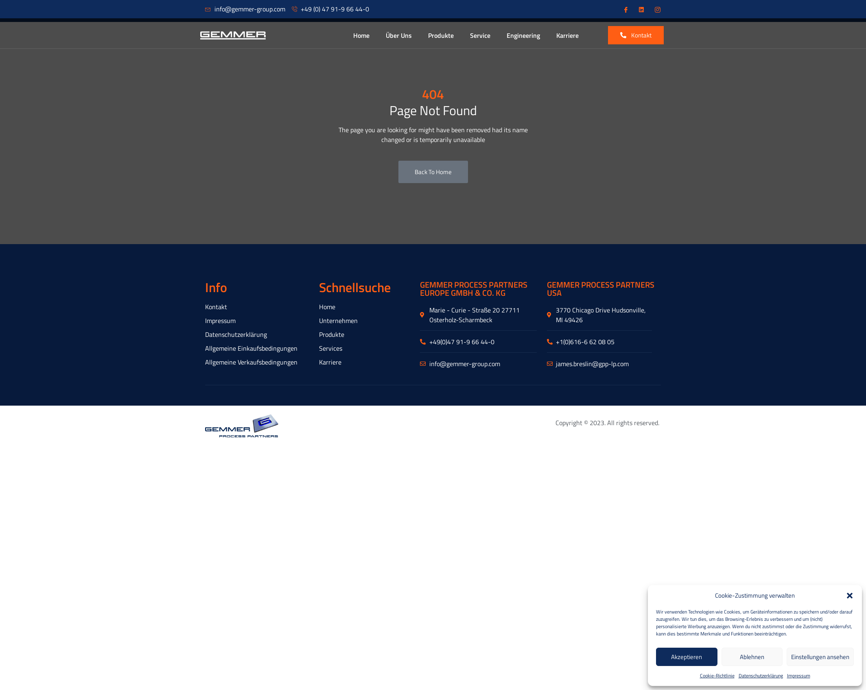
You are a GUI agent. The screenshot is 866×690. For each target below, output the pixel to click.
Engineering (523, 35)
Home (361, 35)
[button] (850, 596)
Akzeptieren (686, 657)
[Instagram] (657, 9)
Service (480, 35)
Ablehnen (752, 657)
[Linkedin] (641, 9)
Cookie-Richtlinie (717, 675)
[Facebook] (625, 9)
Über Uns (399, 35)
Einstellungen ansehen (820, 657)
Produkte (441, 35)
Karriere (567, 35)
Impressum (798, 675)
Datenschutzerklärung (761, 675)
